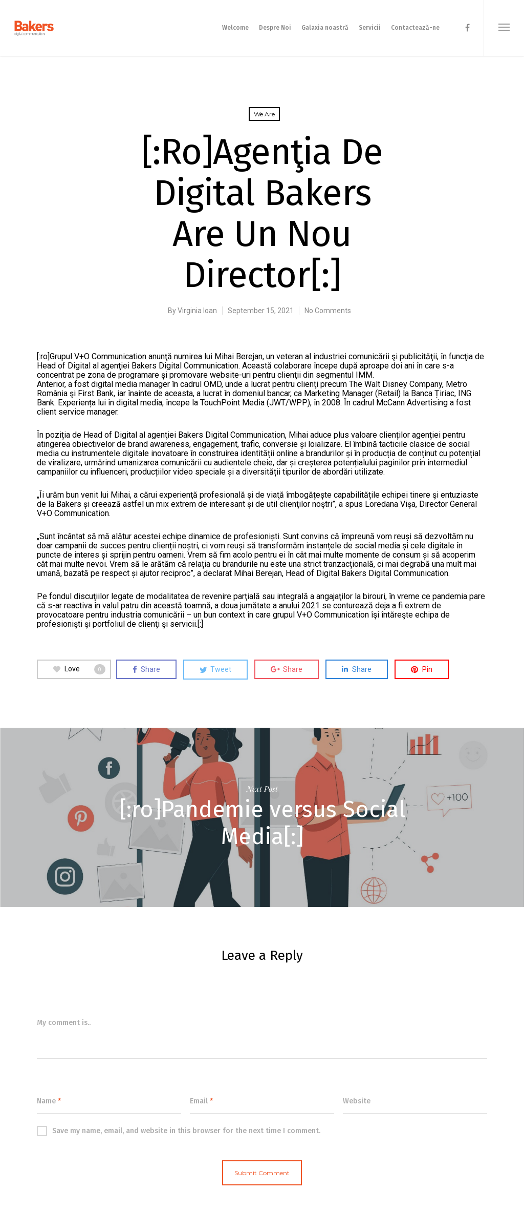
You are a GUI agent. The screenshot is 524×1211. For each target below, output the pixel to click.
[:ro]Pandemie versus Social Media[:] (262, 817)
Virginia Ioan (197, 310)
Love (79, 669)
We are (264, 114)
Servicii (370, 27)
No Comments (327, 310)
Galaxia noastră (324, 27)
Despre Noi (275, 27)
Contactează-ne (415, 27)
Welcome (235, 27)
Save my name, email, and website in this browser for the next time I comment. (178, 1131)
